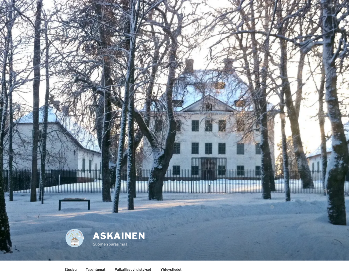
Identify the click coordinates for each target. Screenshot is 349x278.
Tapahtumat (95, 269)
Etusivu (70, 269)
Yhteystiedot (171, 269)
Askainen (119, 235)
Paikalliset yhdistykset (133, 269)
